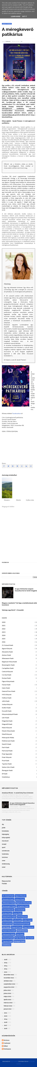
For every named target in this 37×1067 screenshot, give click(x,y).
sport (3, 847)
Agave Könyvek (7, 648)
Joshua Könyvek (7, 704)
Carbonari (8, 41)
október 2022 (8, 981)
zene (3, 860)
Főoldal (4, 883)
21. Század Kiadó (7, 645)
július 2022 (7, 990)
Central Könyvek (7, 671)
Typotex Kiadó (7, 764)
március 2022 (8, 1002)
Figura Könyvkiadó (8, 681)
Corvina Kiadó (6, 675)
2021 (3, 625)
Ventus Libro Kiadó (8, 767)
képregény (5, 834)
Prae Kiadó (5, 760)
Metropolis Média (8, 737)
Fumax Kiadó (6, 685)
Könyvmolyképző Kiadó (10, 714)
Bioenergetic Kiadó (8, 665)
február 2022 (8, 1006)
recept (4, 844)
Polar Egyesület (7, 754)
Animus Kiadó (6, 655)
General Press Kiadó (8, 691)
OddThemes (14, 1061)
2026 (3, 642)
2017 (5, 1025)
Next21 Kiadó (6, 744)
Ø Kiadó (4, 774)
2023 (3, 632)
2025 (3, 638)
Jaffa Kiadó (5, 701)
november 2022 (9, 978)
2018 (5, 1022)
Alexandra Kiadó (7, 652)
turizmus (5, 857)
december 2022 (9, 974)
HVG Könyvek (6, 694)
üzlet (3, 867)
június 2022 (7, 993)
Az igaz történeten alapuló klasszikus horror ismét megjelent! (22, 803)
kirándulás (5, 831)
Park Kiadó (5, 747)
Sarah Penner (6, 23)
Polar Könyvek (7, 757)
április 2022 (7, 999)
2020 (3, 622)
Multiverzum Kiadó (8, 741)
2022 (3, 629)
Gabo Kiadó (6, 688)
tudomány (5, 854)
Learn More (15, 16)
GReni (6, 1046)
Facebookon (16, 413)
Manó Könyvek (7, 727)
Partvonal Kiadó (7, 751)
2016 (5, 1028)
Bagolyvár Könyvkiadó (9, 661)
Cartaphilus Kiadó (8, 668)
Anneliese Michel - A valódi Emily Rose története (17, 793)
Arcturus (6, 1040)
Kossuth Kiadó (6, 711)
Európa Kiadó (6, 678)
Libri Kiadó (5, 717)
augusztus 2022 (9, 987)
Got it (24, 16)
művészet (5, 841)
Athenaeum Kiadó (8, 658)
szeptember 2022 (9, 984)
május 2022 (7, 996)
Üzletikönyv (6, 777)
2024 (3, 635)
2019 (5, 1019)
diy (3, 824)
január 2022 (7, 1009)
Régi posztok (6, 881)
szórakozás (5, 850)
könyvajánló (6, 837)
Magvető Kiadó (7, 724)
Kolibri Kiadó (6, 708)
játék (3, 827)
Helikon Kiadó (6, 698)
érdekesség (6, 864)
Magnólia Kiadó (7, 721)
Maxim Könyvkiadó (8, 731)
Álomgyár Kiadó (7, 770)
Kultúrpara (7, 1049)
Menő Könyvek (7, 734)
